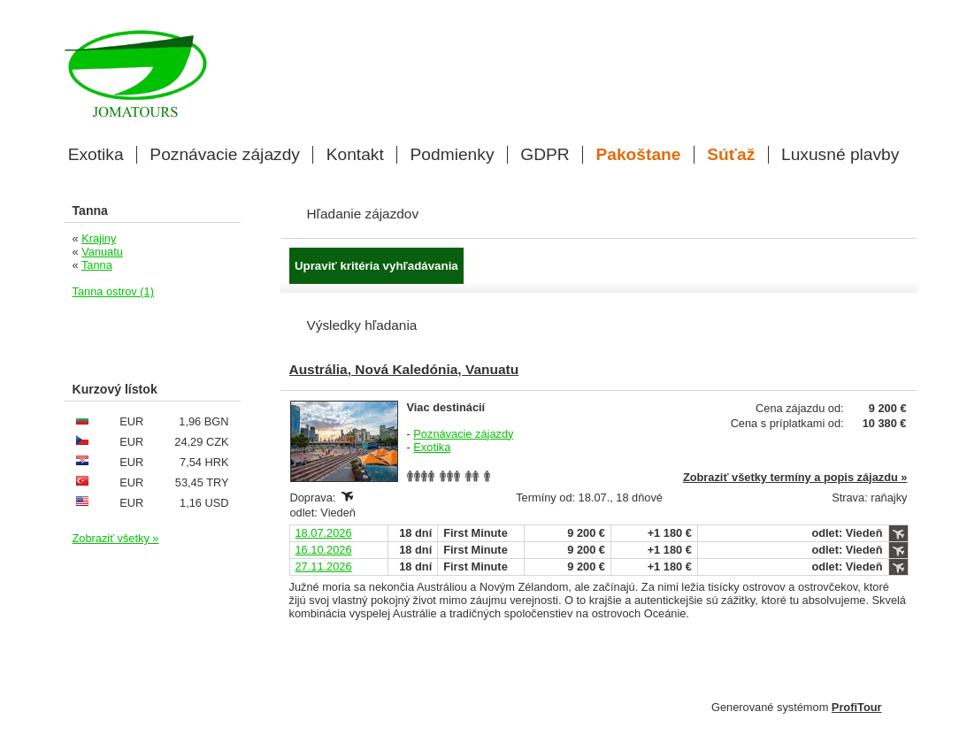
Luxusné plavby (840, 155)
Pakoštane (637, 155)
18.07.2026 (323, 533)
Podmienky (453, 155)
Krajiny (98, 238)
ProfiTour (857, 707)
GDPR (544, 155)
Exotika (96, 155)
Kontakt (355, 155)
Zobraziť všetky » (116, 538)
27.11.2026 (323, 566)
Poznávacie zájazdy (225, 155)
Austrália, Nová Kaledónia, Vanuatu (404, 369)
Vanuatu (102, 251)
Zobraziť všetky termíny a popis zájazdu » (795, 477)
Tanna (96, 265)
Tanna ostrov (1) (113, 291)
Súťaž (731, 155)
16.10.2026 (323, 549)
